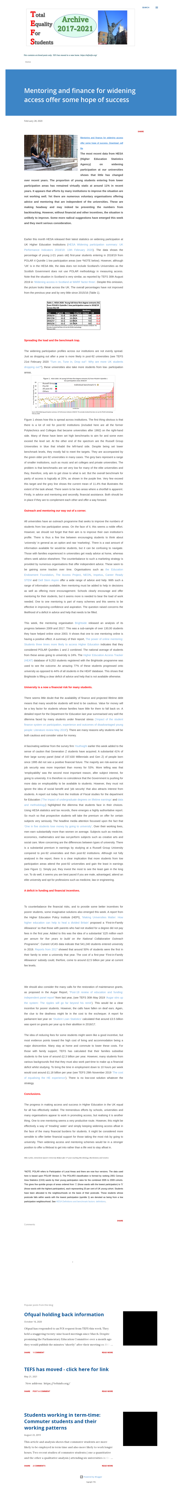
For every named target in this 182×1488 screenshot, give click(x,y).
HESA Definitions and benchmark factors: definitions (81, 1201)
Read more (107, 1352)
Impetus (98, 574)
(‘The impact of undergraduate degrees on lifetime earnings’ (76, 799)
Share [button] (141, 131)
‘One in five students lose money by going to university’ (58, 826)
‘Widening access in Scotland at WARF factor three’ (64, 282)
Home (28, 62)
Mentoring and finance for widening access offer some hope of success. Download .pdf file (101, 143)
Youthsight (81, 746)
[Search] (145, 7)
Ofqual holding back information (64, 1314)
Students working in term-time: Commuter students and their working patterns (62, 1421)
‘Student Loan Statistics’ (67, 1019)
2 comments (39, 1465)
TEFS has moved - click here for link (66, 1369)
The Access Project (68, 574)
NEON (87, 574)
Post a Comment (41, 1391)
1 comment (38, 1352)
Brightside (81, 623)
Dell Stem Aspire (48, 580)
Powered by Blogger (91, 1477)
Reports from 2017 (46, 949)
